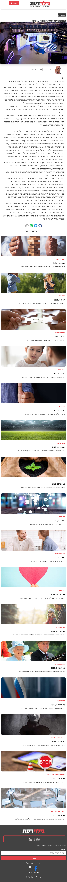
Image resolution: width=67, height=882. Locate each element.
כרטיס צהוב (61, 369)
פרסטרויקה (61, 701)
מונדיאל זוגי (61, 443)
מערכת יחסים (60, 627)
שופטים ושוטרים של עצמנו (56, 774)
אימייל (63, 850)
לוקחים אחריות (60, 333)
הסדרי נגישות (33, 872)
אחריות (62, 480)
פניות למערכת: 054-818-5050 (34, 839)
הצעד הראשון (60, 259)
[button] (59, 4)
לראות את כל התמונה (58, 737)
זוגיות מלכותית (60, 664)
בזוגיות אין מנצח (59, 553)
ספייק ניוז (62, 517)
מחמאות (62, 590)
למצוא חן (62, 406)
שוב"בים (62, 296)
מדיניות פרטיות (33, 876)
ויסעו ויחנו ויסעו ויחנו (58, 811)
